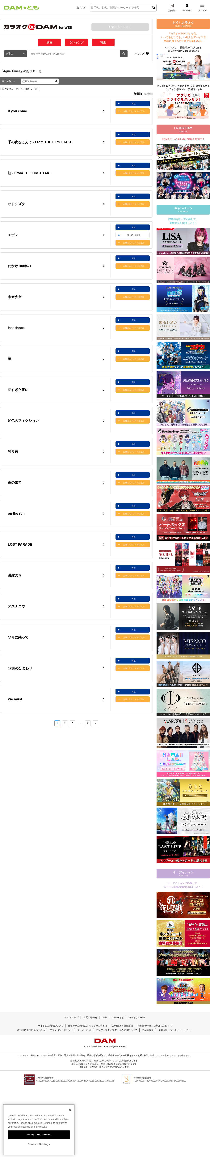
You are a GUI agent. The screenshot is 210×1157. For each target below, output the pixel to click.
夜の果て (15, 483)
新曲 (49, 42)
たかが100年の (19, 266)
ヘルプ (139, 53)
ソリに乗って (18, 637)
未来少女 (15, 297)
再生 (134, 104)
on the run (16, 513)
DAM (104, 1017)
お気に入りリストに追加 (133, 111)
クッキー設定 (84, 1030)
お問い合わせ (90, 1017)
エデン (13, 235)
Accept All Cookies (38, 1133)
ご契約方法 (147, 1030)
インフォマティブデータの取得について (116, 1030)
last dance (16, 328)
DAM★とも (118, 1017)
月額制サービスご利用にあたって (155, 1025)
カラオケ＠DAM (137, 1017)
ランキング (76, 42)
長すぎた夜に (18, 390)
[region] (39, 1128)
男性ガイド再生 (133, 235)
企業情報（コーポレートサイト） (175, 1030)
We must (15, 699)
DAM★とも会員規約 (122, 1025)
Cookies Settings (39, 1143)
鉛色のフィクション (23, 421)
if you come (17, 111)
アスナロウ (16, 606)
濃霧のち (15, 575)
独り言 (13, 452)
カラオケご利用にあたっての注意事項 (87, 1025)
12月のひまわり (20, 668)
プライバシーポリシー (61, 1030)
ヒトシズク (16, 204)
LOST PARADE (20, 544)
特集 (103, 42)
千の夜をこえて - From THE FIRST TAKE (40, 142)
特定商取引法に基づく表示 (31, 1030)
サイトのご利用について (50, 1025)
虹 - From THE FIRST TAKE (30, 173)
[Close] (70, 1108)
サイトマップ (71, 1017)
